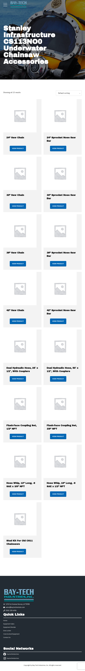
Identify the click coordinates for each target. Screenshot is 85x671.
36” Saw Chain (15, 252)
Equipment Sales (8, 624)
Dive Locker (7, 631)
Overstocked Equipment (11, 634)
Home (5, 620)
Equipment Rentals (9, 627)
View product (18, 148)
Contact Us (7, 637)
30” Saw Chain (15, 195)
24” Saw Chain (15, 137)
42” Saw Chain (15, 310)
